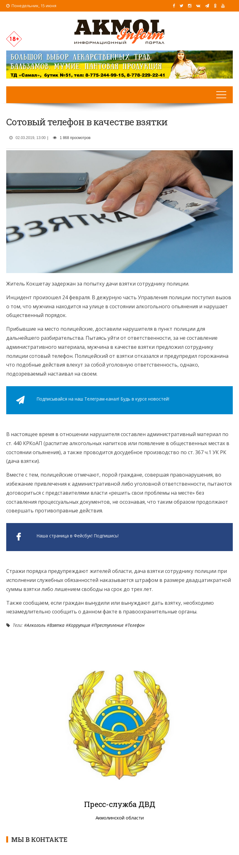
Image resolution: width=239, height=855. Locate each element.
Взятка (56, 625)
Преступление (109, 625)
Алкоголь (36, 625)
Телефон (136, 625)
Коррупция (79, 625)
